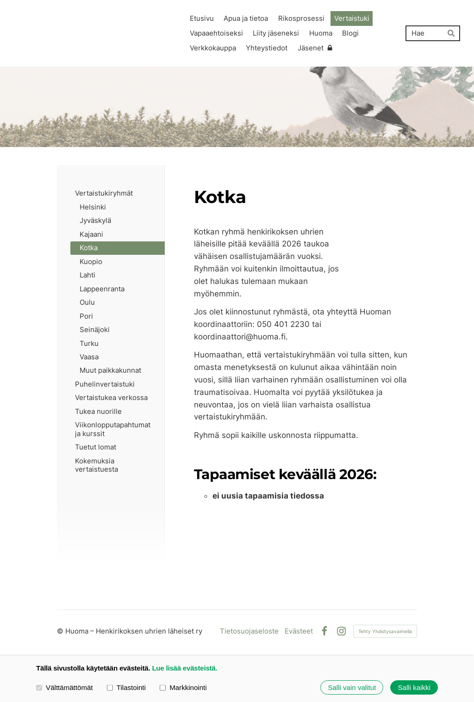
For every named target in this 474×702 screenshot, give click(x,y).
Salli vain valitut (352, 687)
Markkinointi (183, 687)
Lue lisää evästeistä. (184, 668)
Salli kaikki (414, 687)
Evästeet (299, 631)
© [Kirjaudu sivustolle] (61, 631)
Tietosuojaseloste (249, 631)
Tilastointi (126, 687)
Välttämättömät (64, 687)
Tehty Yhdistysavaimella (385, 631)
